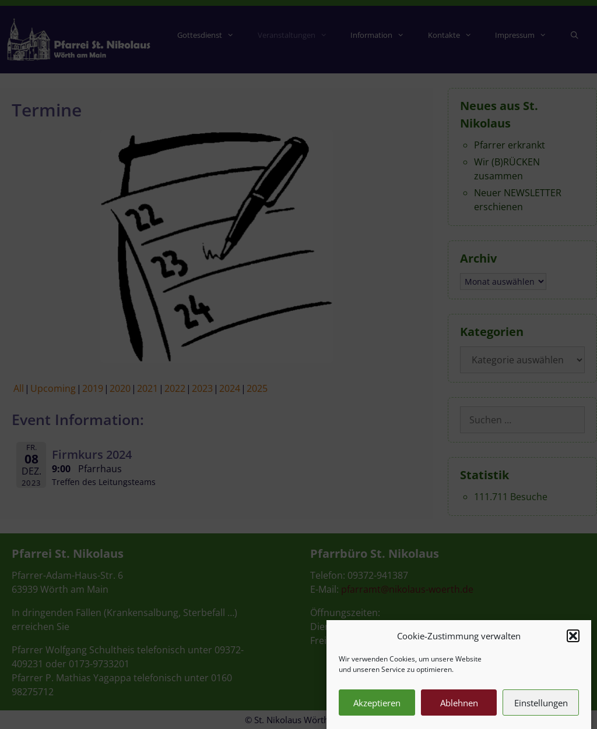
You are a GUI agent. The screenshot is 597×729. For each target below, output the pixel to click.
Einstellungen (541, 710)
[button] (573, 643)
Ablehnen (459, 710)
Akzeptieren (377, 710)
